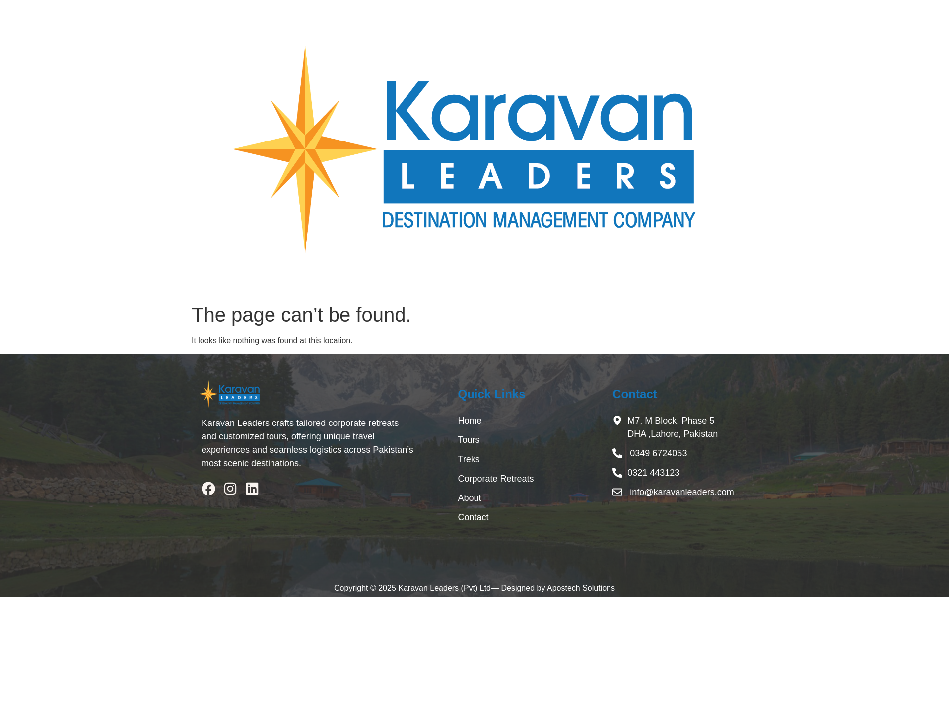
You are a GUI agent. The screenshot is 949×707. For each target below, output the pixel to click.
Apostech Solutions (581, 588)
